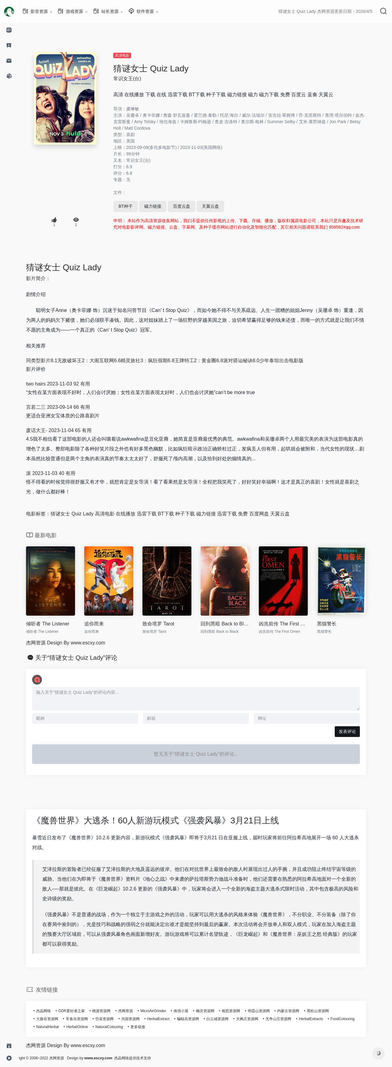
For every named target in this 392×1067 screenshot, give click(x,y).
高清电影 (131, 55)
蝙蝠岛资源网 (197, 1019)
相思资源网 (240, 1011)
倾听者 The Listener (56, 623)
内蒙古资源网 (297, 1011)
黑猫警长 (336, 623)
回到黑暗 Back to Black (234, 623)
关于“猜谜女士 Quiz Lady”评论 (85, 657)
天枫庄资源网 (256, 1019)
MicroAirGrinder (162, 1011)
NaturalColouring (118, 1027)
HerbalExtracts (320, 1019)
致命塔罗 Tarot (167, 623)
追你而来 (103, 623)
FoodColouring (352, 1019)
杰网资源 (134, 1011)
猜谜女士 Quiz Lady (160, 68)
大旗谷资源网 (56, 1019)
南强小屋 (190, 1011)
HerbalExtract (167, 1019)
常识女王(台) (136, 78)
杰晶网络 (52, 1011)
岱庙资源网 (113, 1019)
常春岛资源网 (86, 1019)
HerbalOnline (86, 1027)
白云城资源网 (227, 1019)
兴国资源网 (139, 1019)
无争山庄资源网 (287, 1019)
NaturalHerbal (56, 1027)
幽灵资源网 (214, 1011)
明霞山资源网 (268, 1011)
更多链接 (147, 1027)
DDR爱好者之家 (81, 1011)
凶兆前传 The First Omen (292, 623)
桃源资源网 (110, 1011)
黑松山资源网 (327, 1011)
